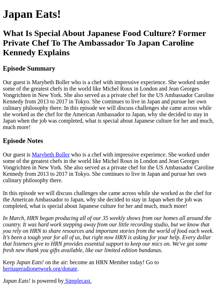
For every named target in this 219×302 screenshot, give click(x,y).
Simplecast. (78, 281)
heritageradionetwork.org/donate (40, 269)
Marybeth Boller (51, 155)
